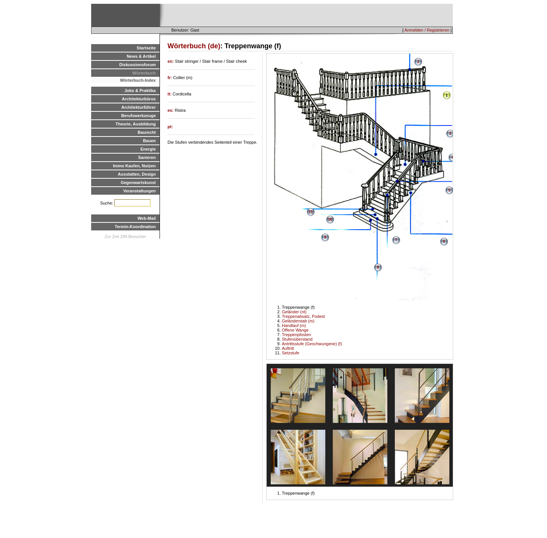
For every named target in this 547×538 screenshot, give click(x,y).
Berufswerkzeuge (138, 115)
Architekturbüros (139, 99)
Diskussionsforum (137, 64)
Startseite (146, 48)
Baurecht (147, 132)
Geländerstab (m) (298, 321)
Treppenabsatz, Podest (303, 316)
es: (171, 110)
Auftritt (288, 348)
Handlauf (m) (294, 325)
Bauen (149, 140)
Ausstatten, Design (137, 174)
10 (330, 219)
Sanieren (147, 157)
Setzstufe (290, 353)
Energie (148, 149)
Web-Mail (147, 218)
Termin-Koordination (135, 226)
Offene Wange (295, 330)
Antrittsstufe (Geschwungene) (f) (312, 343)
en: (171, 61)
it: (170, 94)
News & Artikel (141, 56)
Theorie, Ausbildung (135, 124)
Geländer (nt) (294, 311)
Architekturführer (139, 107)
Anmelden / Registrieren (427, 30)
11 (310, 212)
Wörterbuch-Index (138, 80)
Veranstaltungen (139, 191)
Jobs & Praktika (140, 90)
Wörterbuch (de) (194, 46)
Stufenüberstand (297, 339)
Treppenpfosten (296, 334)
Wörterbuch (144, 73)
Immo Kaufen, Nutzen (134, 165)
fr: (170, 77)
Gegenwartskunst (138, 182)
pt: (170, 126)
